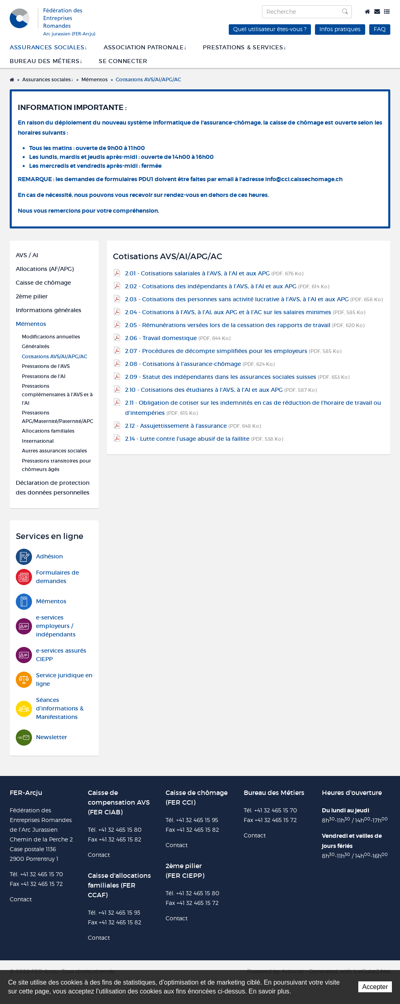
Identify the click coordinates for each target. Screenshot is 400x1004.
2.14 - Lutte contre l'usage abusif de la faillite (204, 438)
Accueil (367, 11)
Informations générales (48, 310)
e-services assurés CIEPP (51, 655)
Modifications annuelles (51, 337)
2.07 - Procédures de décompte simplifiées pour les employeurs (233, 351)
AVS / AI (27, 255)
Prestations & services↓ (244, 47)
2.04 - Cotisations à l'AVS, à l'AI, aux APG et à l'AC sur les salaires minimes (245, 312)
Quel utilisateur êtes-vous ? (269, 28)
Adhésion (39, 556)
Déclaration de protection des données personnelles (52, 487)
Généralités (35, 346)
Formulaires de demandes (47, 577)
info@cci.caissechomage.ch (304, 179)
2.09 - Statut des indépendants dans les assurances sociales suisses (237, 376)
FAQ (380, 28)
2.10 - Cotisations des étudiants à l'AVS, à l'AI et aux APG (221, 389)
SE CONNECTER (123, 61)
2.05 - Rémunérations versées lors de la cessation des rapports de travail (244, 325)
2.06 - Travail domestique (177, 338)
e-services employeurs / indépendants (46, 626)
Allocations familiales (48, 431)
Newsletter (41, 737)
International (38, 441)
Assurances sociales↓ (48, 47)
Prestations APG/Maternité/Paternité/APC (57, 417)
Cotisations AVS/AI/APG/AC (148, 79)
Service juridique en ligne (54, 680)
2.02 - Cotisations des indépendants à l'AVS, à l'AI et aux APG (227, 286)
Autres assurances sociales (54, 451)
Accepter (375, 986)
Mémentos (94, 79)
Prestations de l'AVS (46, 366)
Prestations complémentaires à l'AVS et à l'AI (57, 394)
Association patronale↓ (145, 47)
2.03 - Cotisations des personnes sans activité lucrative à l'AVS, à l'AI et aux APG (254, 299)
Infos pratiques (339, 28)
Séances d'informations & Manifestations (49, 708)
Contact (377, 11)
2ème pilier (32, 296)
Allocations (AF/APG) (45, 269)
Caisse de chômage (43, 282)
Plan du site (386, 11)
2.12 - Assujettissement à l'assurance (193, 425)
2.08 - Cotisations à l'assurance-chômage (199, 364)
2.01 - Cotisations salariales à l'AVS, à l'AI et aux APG (214, 273)
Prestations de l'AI (44, 376)
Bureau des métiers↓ (46, 61)
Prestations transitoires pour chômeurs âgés (56, 465)
